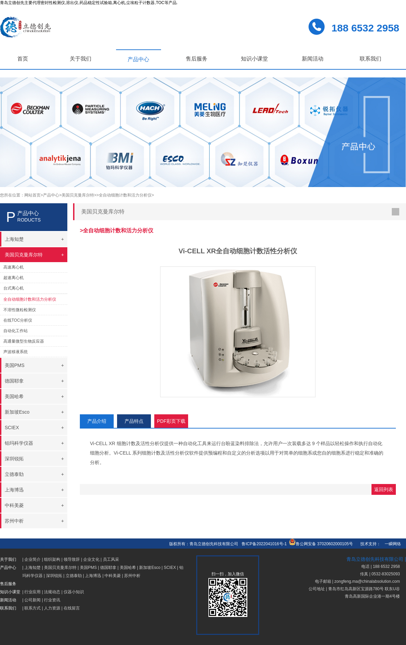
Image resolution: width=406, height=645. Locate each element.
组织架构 (52, 559)
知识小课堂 (254, 59)
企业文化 (91, 559)
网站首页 (32, 195)
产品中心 (138, 59)
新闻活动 (312, 59)
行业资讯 (52, 600)
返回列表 (383, 489)
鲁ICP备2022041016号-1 (264, 544)
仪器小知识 (74, 592)
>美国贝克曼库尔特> (77, 195)
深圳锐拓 (54, 575)
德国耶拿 (108, 567)
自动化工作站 (15, 330)
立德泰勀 (74, 575)
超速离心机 (13, 277)
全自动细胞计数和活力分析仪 (29, 299)
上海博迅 (93, 575)
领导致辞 (72, 559)
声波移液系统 (15, 351)
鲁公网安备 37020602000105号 (321, 544)
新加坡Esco (149, 567)
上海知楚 (32, 567)
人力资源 (52, 608)
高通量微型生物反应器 (23, 341)
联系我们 (370, 59)
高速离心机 (13, 267)
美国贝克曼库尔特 (60, 567)
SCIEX (170, 567)
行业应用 (32, 592)
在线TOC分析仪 (17, 320)
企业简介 (32, 559)
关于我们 (80, 59)
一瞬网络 (391, 544)
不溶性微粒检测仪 (19, 309)
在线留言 (72, 608)
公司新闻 (32, 600)
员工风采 (111, 559)
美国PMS (88, 567)
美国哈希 (128, 567)
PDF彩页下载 (171, 421)
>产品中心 (50, 195)
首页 (22, 59)
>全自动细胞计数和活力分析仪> (125, 195)
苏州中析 (132, 575)
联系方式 (32, 608)
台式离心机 (13, 288)
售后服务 (196, 59)
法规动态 (52, 592)
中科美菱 (113, 575)
